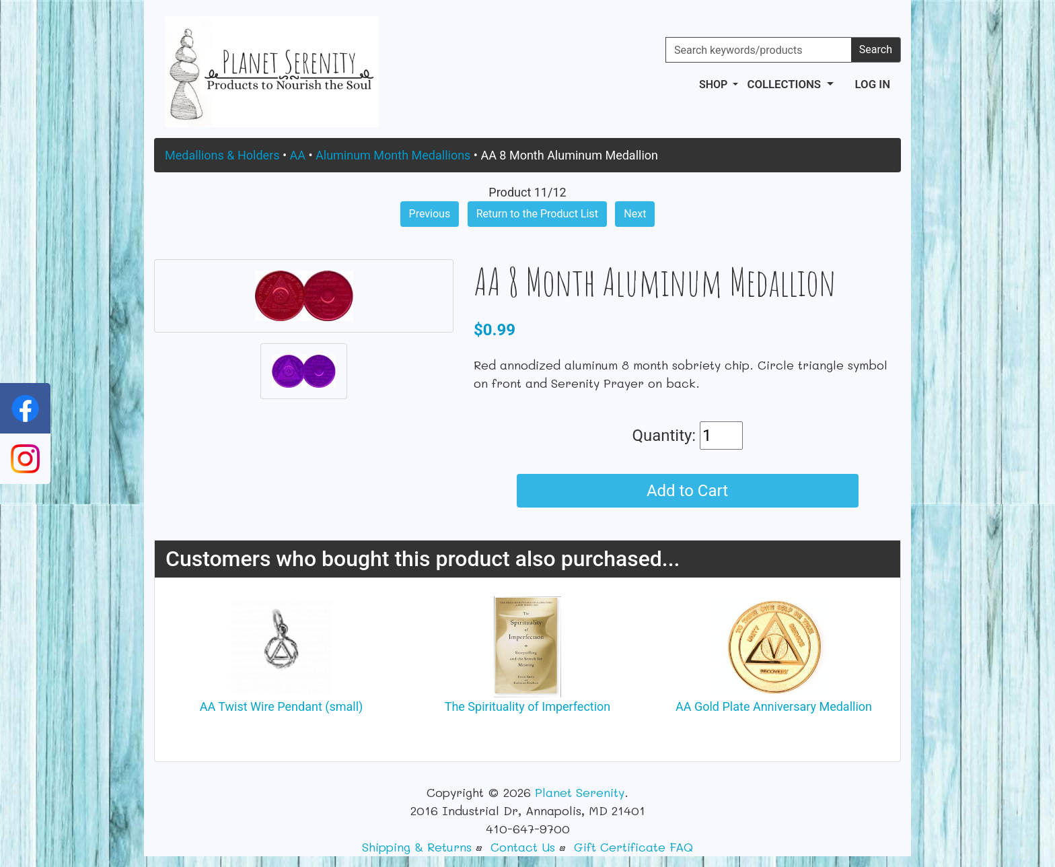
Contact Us (522, 847)
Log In (872, 84)
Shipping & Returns (417, 847)
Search (875, 49)
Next (635, 213)
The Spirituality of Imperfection (528, 706)
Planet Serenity (579, 792)
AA (297, 155)
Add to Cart (687, 490)
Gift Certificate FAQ (633, 847)
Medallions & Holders (222, 155)
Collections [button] (785, 84)
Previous (430, 213)
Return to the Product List (537, 213)
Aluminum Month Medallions (393, 155)
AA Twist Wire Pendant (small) (281, 706)
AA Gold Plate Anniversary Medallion (774, 706)
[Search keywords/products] (758, 50)
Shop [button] (714, 84)
